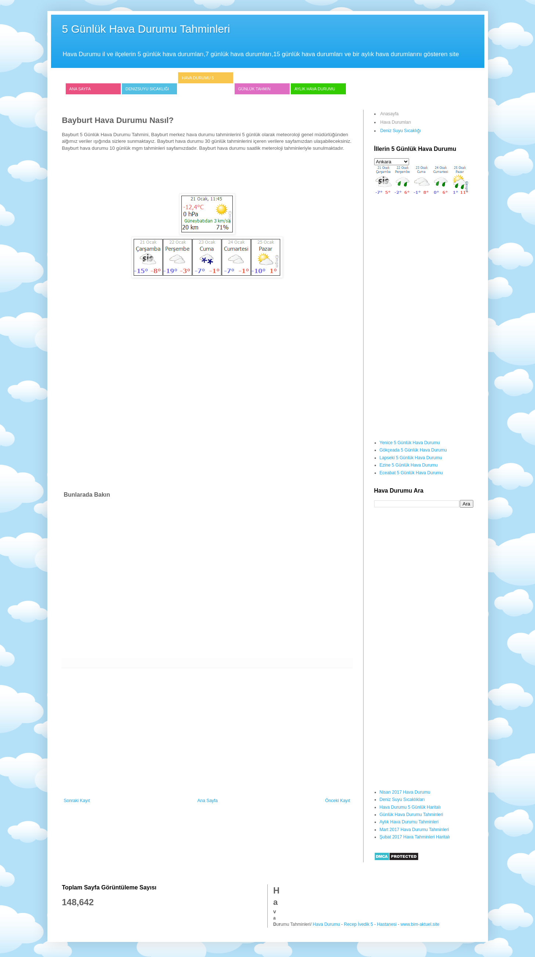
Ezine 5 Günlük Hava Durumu (409, 465)
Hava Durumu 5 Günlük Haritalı (410, 807)
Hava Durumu (326, 924)
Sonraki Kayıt (77, 800)
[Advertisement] (207, 175)
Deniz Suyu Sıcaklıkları (402, 799)
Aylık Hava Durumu (314, 89)
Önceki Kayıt (337, 800)
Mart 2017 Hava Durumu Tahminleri (414, 829)
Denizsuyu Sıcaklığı (147, 89)
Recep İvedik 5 (358, 924)
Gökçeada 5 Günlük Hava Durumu (413, 450)
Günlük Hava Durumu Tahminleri (411, 814)
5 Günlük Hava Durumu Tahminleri (146, 29)
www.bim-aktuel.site (420, 924)
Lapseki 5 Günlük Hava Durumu (411, 457)
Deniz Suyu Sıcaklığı (400, 130)
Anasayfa (389, 113)
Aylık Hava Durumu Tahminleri (409, 821)
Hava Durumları (395, 122)
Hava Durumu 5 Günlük (198, 83)
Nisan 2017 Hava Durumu (405, 792)
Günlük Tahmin (254, 89)
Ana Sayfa (80, 89)
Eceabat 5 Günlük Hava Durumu (411, 472)
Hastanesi (387, 924)
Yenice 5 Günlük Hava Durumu (410, 442)
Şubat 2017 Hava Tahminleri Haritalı (415, 837)
